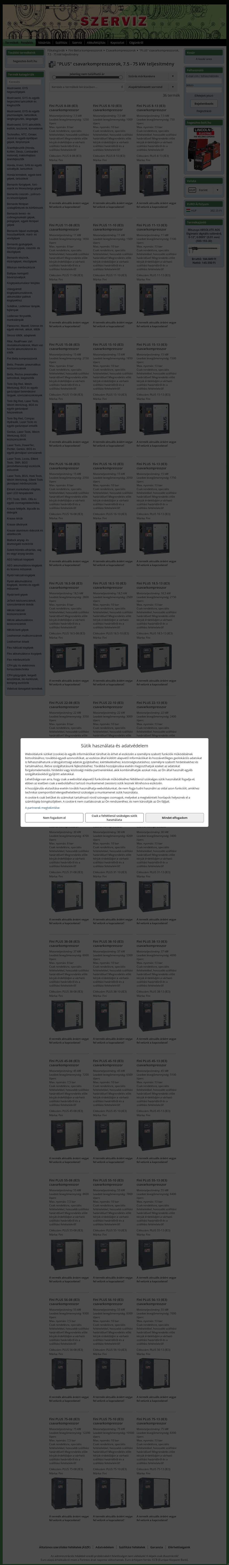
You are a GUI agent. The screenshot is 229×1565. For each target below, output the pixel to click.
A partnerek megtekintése (42, 808)
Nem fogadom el (54, 818)
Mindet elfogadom (174, 818)
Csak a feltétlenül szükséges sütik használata (114, 818)
